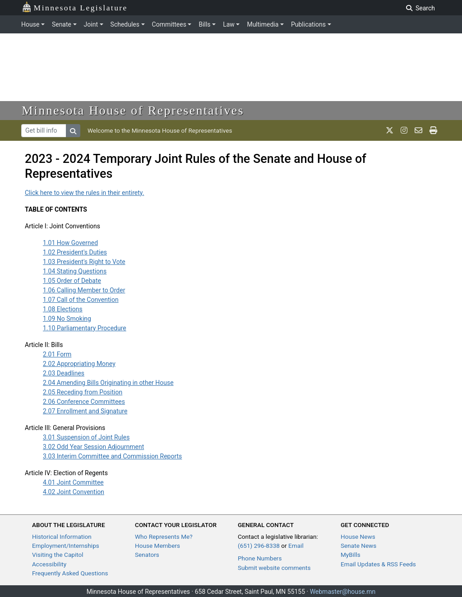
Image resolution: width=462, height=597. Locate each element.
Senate (61, 24)
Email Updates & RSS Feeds (378, 564)
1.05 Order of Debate (72, 280)
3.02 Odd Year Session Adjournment (93, 446)
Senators (147, 554)
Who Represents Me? (164, 536)
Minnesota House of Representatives (133, 110)
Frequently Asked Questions (70, 573)
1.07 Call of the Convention (81, 299)
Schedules (125, 24)
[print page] (433, 130)
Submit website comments (274, 567)
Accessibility (49, 564)
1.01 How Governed (70, 242)
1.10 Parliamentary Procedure (84, 328)
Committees (169, 24)
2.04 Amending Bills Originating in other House (108, 382)
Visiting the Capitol (57, 554)
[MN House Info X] (389, 130)
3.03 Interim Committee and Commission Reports (112, 456)
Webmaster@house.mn (343, 591)
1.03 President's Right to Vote (84, 261)
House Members (157, 545)
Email (296, 545)
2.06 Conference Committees (84, 401)
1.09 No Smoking (67, 318)
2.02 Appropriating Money (79, 363)
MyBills (350, 554)
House (30, 24)
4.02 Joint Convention (73, 491)
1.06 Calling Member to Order (84, 290)
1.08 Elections (63, 309)
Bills (204, 24)
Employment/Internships (65, 545)
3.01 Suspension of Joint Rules (86, 437)
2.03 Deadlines (63, 373)
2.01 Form (57, 354)
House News (358, 536)
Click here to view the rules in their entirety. (84, 192)
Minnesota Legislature (75, 7)
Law (229, 24)
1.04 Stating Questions (74, 271)
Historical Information (62, 536)
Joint (91, 24)
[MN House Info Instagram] (404, 130)
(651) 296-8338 (259, 545)
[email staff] (418, 130)
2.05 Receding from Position (82, 392)
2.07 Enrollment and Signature (85, 411)
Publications (308, 24)
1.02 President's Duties (75, 252)
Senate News (358, 545)
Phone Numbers (260, 558)
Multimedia (262, 24)
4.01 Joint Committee (73, 482)
